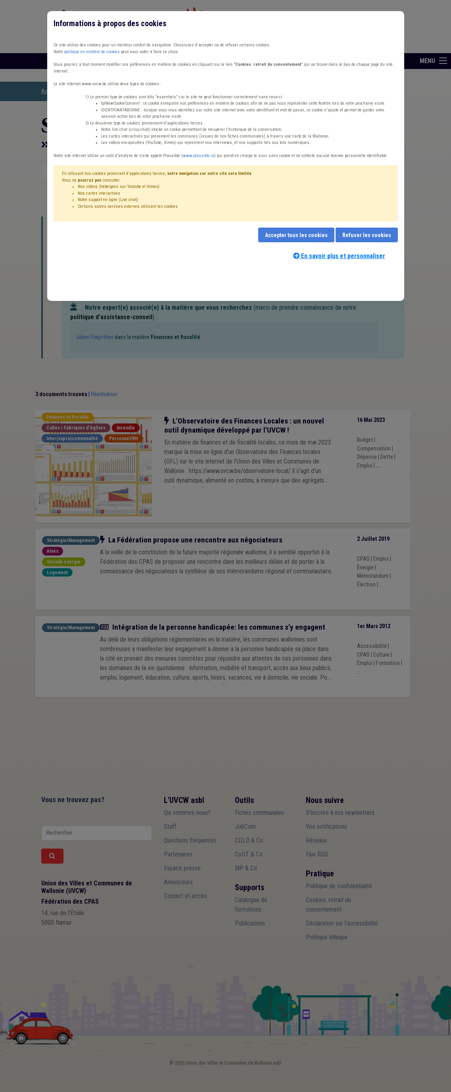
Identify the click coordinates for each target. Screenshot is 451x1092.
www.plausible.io (198, 155)
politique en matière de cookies (92, 51)
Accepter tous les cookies (296, 235)
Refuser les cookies (366, 235)
